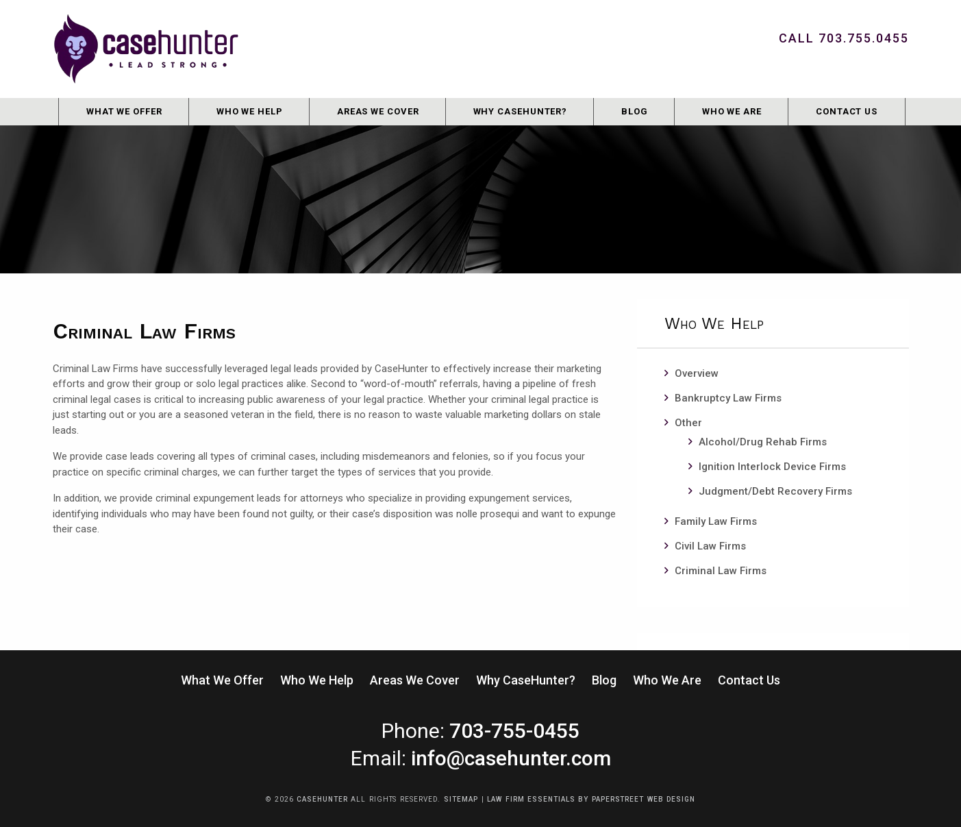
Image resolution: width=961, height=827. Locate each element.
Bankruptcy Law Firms (728, 398)
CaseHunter (322, 799)
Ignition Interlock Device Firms (772, 466)
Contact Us (846, 111)
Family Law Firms (716, 521)
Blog (634, 111)
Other (688, 423)
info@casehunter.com (511, 758)
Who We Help (249, 111)
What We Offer (124, 111)
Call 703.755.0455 (844, 38)
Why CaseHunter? (520, 111)
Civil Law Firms (710, 546)
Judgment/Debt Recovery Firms (775, 491)
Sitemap (460, 799)
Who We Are (732, 111)
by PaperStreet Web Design (636, 799)
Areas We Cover (378, 111)
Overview (697, 373)
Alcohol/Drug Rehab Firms (763, 442)
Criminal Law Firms (720, 571)
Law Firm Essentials (531, 799)
